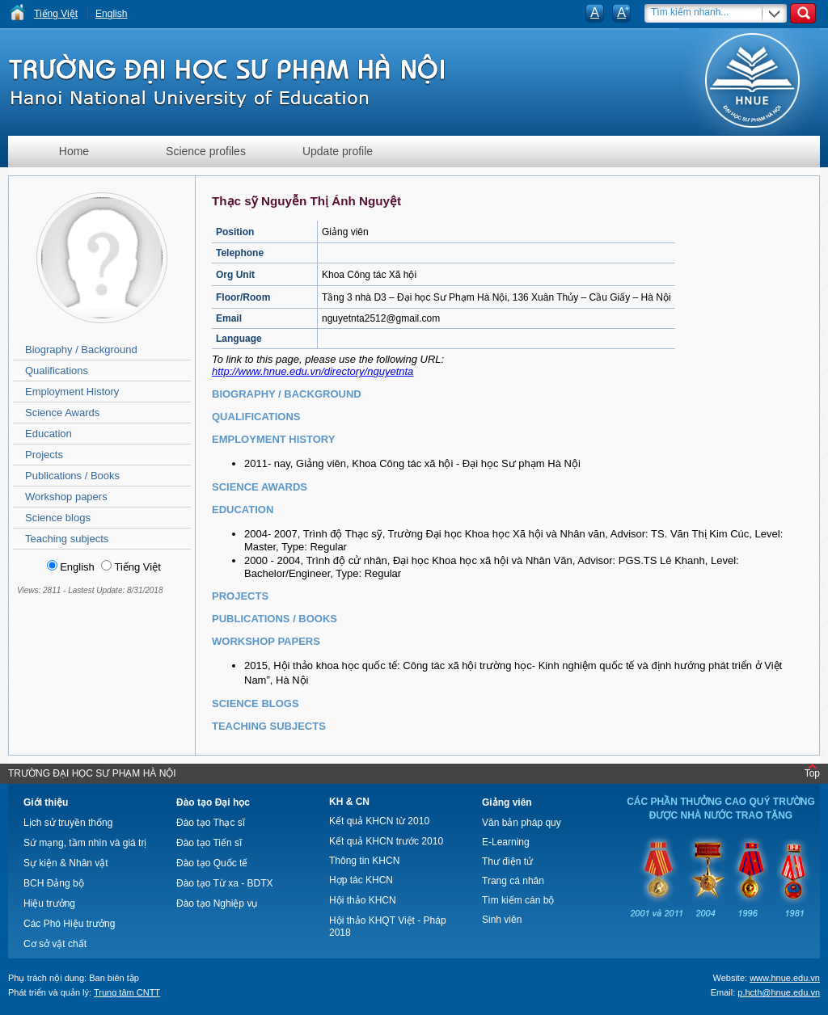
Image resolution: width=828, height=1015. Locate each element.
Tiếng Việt (56, 13)
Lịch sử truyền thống (67, 822)
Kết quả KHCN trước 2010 (386, 841)
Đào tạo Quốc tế (211, 863)
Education (48, 433)
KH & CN (349, 801)
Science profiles (206, 151)
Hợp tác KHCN (361, 880)
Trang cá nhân (513, 881)
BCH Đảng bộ (53, 883)
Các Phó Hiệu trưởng (69, 923)
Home (74, 151)
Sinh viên (502, 919)
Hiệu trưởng (49, 903)
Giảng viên (507, 802)
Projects (44, 455)
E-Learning (506, 842)
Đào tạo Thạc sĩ (210, 822)
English (111, 13)
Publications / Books (72, 476)
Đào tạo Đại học (213, 802)
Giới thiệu (45, 802)
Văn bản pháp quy (521, 822)
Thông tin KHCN (364, 860)
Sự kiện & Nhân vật (65, 863)
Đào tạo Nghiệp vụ (216, 903)
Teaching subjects (66, 539)
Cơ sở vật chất (55, 944)
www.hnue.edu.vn (785, 978)
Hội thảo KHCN (362, 900)
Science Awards (62, 412)
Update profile (337, 151)
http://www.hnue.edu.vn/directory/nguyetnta (312, 371)
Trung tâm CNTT (127, 992)
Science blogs (58, 518)
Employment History (72, 391)
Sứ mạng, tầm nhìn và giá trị (84, 843)
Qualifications (56, 370)
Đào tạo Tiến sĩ (209, 843)
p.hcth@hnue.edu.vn (778, 992)
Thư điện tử (507, 861)
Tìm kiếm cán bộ (518, 900)
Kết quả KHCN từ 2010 (379, 821)
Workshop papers (66, 497)
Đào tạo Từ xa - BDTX (224, 883)
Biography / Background (81, 349)
